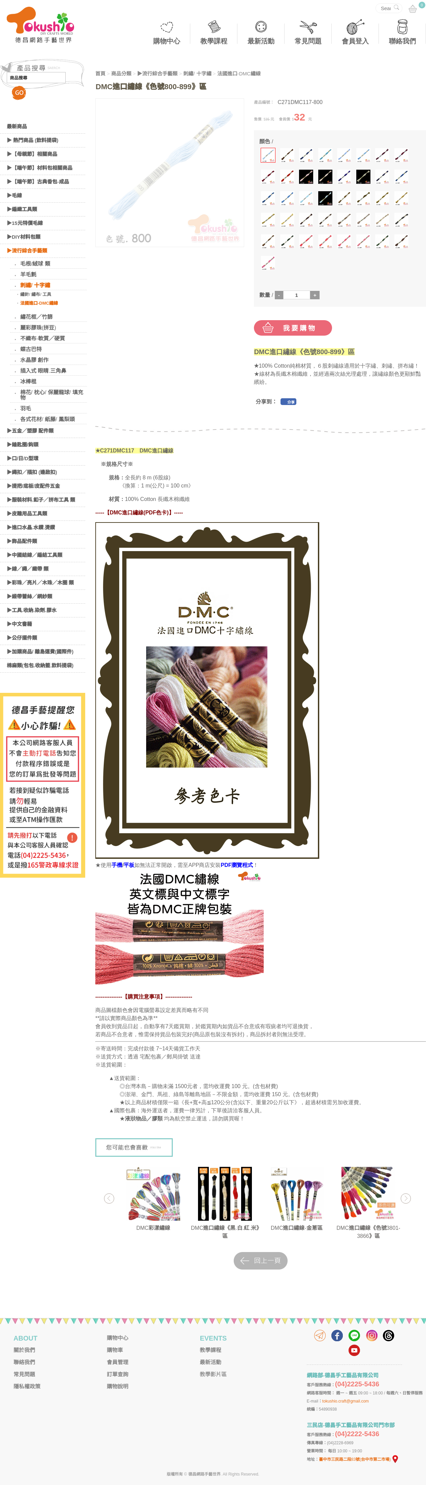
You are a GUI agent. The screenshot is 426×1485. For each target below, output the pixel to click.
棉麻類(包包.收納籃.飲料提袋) (40, 665)
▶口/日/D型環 (22, 458)
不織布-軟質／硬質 (42, 338)
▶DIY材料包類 (23, 237)
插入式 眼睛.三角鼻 (43, 371)
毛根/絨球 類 (35, 264)
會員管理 (117, 1362)
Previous (109, 1198)
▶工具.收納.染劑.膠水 (32, 610)
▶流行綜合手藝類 (27, 251)
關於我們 (24, 1350)
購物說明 (117, 1386)
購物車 (115, 1350)
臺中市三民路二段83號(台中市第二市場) (359, 1459)
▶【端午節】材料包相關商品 (39, 168)
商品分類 (121, 73)
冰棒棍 (28, 381)
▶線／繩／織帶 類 (27, 569)
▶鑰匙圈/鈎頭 (22, 444)
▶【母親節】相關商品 (32, 154)
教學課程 (213, 41)
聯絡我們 (402, 41)
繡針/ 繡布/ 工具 (35, 294)
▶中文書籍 (19, 624)
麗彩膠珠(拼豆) (38, 328)
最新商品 (17, 126)
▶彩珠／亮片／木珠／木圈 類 (40, 582)
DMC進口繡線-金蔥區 (297, 1228)
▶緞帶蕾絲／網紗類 (29, 596)
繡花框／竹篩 (36, 317)
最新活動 (261, 41)
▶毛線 (14, 195)
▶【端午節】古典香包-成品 (38, 181)
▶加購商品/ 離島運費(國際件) (40, 651)
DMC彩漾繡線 (153, 1228)
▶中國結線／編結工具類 (34, 555)
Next (406, 1198)
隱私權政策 (26, 1386)
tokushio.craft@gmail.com (345, 1401)
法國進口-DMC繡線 (39, 303)
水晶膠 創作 (34, 360)
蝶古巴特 (31, 349)
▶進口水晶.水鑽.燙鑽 (31, 527)
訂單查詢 (117, 1374)
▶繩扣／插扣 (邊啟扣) (32, 472)
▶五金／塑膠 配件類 (30, 431)
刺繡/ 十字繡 (35, 285)
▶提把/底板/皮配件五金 (33, 486)
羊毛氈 (28, 274)
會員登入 (355, 41)
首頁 (100, 73)
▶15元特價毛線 (25, 223)
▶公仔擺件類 (22, 638)
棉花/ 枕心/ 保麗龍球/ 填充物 (51, 395)
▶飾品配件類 (22, 541)
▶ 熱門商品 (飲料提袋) (32, 140)
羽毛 (25, 408)
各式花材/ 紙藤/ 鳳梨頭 (47, 419)
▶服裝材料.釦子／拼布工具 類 (41, 500)
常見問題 (308, 41)
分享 (291, 402)
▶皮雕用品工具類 (27, 513)
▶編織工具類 (22, 209)
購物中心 (166, 41)
